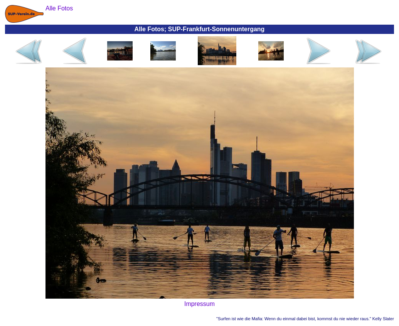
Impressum (199, 304)
